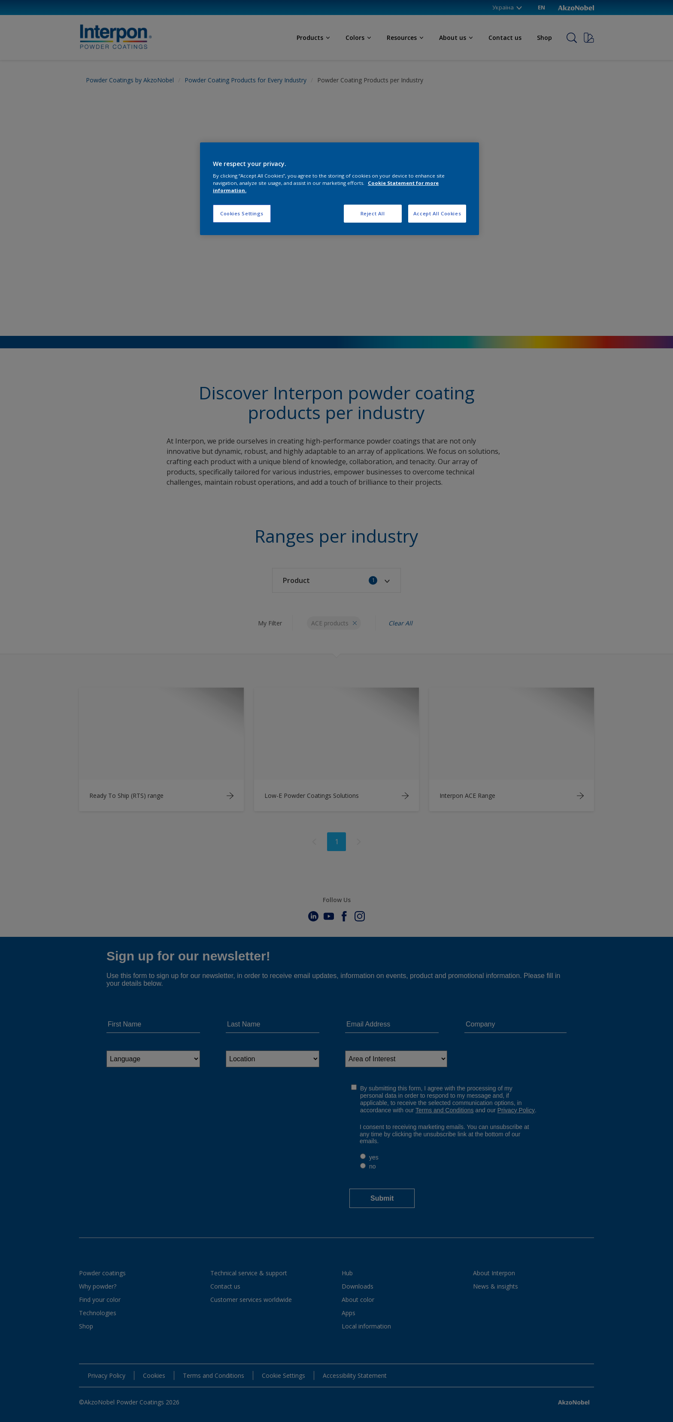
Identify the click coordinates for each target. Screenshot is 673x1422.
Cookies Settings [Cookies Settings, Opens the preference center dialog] (242, 213)
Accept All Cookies (437, 213)
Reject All (373, 213)
